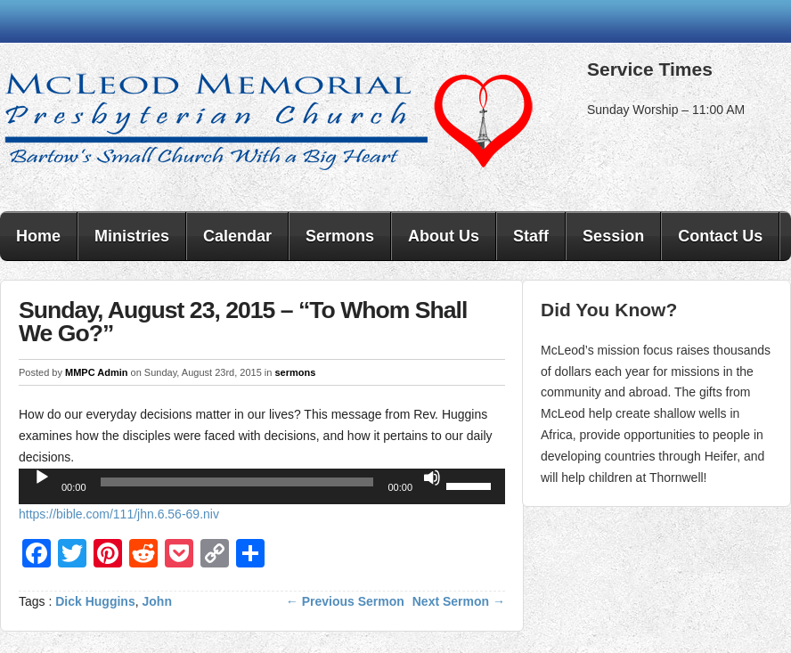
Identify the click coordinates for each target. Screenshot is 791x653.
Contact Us (720, 236)
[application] (262, 486)
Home (38, 236)
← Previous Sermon (345, 601)
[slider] (237, 482)
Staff (531, 236)
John (157, 601)
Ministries (131, 236)
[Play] (42, 477)
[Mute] (432, 477)
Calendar (237, 236)
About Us (443, 236)
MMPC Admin (96, 372)
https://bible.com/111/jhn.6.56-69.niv (119, 514)
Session (613, 236)
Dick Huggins (95, 601)
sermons (294, 372)
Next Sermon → (458, 601)
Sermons (340, 236)
